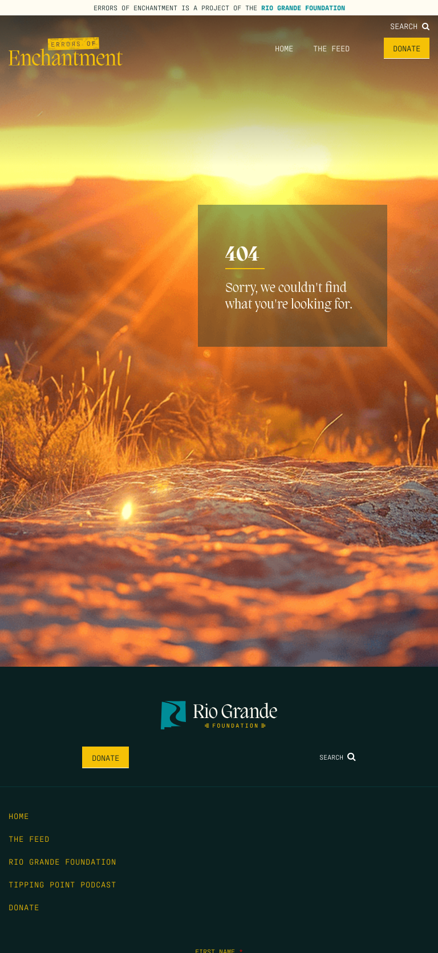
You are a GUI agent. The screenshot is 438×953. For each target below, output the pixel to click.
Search (409, 26)
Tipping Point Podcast (62, 884)
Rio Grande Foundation (303, 7)
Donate (406, 48)
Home (284, 48)
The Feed (331, 48)
